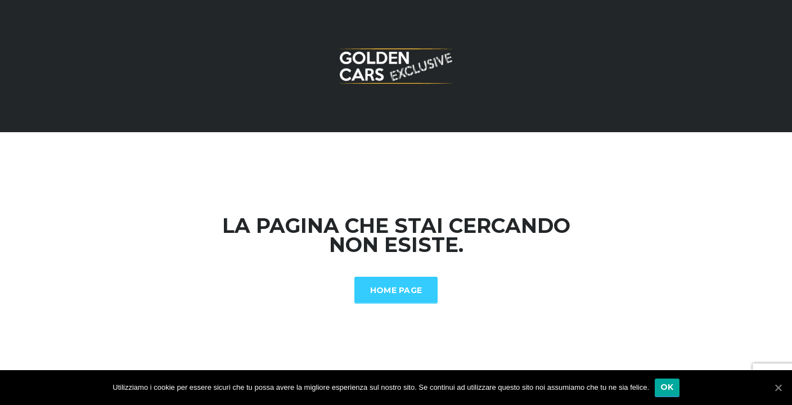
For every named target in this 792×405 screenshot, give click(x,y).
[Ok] (778, 387)
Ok (667, 387)
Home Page (396, 290)
